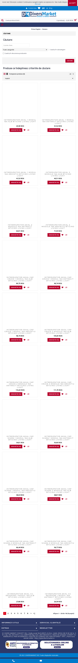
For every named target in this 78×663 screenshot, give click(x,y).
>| (34, 613)
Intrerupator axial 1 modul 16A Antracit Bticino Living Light (58, 121)
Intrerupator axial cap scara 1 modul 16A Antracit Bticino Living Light (58, 438)
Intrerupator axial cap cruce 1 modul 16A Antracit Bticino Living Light (58, 279)
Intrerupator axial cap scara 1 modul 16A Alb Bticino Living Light (20, 438)
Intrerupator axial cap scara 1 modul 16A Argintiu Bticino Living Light (20, 490)
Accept (72, 3)
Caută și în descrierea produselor (15, 53)
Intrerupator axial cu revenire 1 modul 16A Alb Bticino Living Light (20, 595)
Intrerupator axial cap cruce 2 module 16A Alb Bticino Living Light (58, 331)
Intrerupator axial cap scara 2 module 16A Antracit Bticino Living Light (20, 543)
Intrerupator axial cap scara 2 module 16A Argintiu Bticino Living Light (58, 543)
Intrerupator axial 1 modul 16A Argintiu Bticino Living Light (20, 174)
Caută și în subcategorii (56, 50)
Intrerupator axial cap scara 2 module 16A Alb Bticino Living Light (58, 490)
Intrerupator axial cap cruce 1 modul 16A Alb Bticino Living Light (20, 279)
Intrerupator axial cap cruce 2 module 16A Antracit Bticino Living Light (20, 384)
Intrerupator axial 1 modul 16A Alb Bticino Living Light (20, 121)
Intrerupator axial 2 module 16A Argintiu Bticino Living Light (58, 226)
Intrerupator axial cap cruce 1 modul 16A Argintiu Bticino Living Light (20, 331)
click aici (37, 4)
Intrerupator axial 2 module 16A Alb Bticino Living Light (58, 174)
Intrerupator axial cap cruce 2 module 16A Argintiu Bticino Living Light (58, 384)
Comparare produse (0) (17, 74)
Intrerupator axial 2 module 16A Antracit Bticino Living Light (20, 226)
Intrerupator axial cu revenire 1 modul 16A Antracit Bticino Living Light (58, 596)
